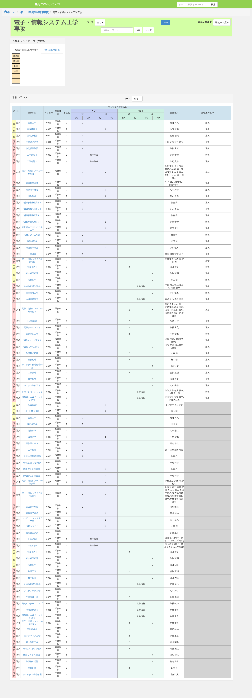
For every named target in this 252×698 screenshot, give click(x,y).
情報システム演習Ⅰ (32, 340)
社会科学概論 (32, 273)
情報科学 (32, 196)
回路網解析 (32, 321)
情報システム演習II (32, 655)
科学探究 (32, 379)
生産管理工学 (32, 293)
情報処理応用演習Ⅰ (32, 209)
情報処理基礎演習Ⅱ (32, 215)
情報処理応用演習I (32, 462)
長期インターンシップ (32, 392)
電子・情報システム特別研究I (32, 494)
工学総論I (32, 539)
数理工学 (32, 571)
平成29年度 (222, 22)
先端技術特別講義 (32, 286)
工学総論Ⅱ (32, 161)
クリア (148, 30)
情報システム (32, 526)
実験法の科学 (32, 142)
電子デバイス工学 (32, 327)
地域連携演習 (32, 299)
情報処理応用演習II (32, 475)
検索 (213, 4)
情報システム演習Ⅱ (32, 347)
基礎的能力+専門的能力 (27, 50)
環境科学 (32, 437)
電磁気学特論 (32, 183)
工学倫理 (32, 254)
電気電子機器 (32, 190)
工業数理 (32, 372)
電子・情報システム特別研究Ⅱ (32, 310)
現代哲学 (32, 280)
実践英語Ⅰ (32, 129)
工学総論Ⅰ (32, 155)
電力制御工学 (32, 334)
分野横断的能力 (52, 50)
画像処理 (32, 359)
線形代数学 (32, 241)
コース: (90, 22)
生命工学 (32, 123)
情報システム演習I (32, 648)
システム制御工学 (32, 385)
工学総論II (32, 545)
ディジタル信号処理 (32, 674)
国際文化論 (32, 135)
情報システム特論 (32, 235)
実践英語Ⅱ (32, 267)
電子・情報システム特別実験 (32, 260)
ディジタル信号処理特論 (32, 366)
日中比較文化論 (32, 411)
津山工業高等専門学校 (34, 12)
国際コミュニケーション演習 (32, 398)
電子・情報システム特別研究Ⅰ (32, 172)
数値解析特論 (32, 353)
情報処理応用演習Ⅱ (32, 222)
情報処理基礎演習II (32, 469)
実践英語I (32, 405)
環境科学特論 (32, 247)
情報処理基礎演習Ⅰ (32, 202)
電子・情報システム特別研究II (32, 623)
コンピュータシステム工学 (32, 228)
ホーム (10, 12)
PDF (165, 23)
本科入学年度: (205, 22)
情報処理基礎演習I (32, 456)
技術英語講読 (32, 148)
